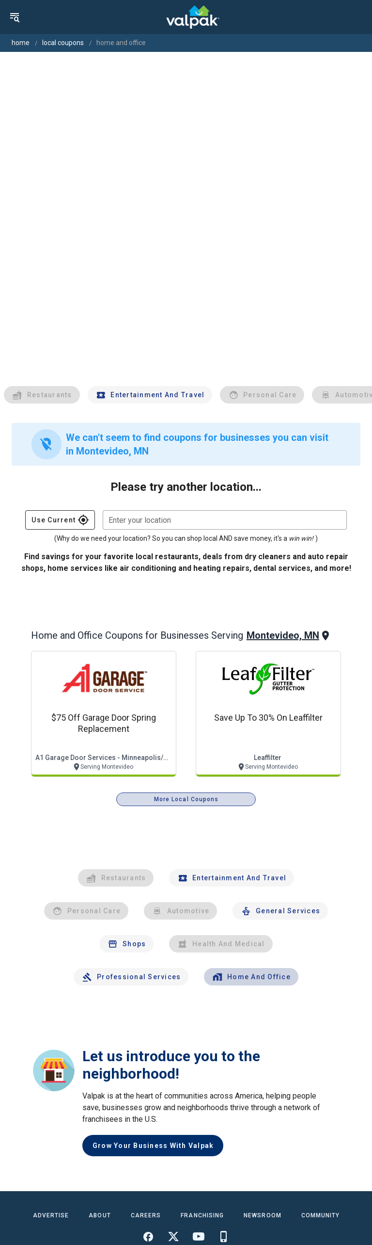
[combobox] (225, 520)
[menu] (14, 17)
